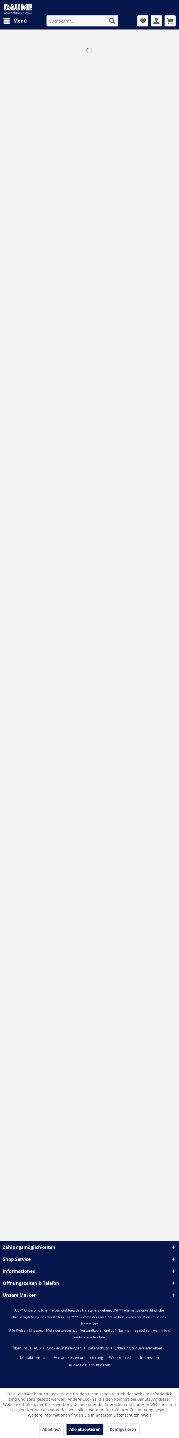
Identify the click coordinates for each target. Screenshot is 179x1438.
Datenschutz (98, 1348)
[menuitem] (15, 20)
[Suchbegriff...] (82, 20)
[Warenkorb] (170, 20)
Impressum (149, 1357)
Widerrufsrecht (121, 1357)
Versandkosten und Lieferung (78, 1357)
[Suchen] (112, 20)
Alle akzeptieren (84, 1429)
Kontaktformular (34, 1357)
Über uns (20, 1348)
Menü (15, 20)
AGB (37, 1348)
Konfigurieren (123, 1429)
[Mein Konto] (156, 20)
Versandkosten (91, 1330)
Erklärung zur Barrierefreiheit (138, 1348)
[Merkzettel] (142, 20)
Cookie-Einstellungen (64, 1348)
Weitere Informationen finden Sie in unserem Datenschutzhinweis (89, 1415)
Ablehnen (51, 1429)
